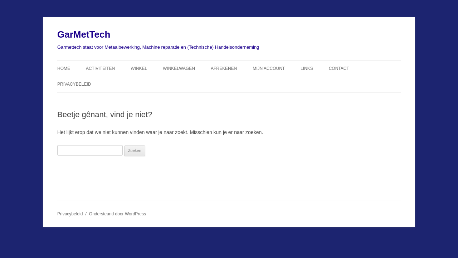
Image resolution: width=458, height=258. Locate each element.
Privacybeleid (74, 84)
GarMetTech (83, 34)
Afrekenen (224, 68)
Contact (339, 68)
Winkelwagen (179, 68)
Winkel (139, 68)
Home (63, 68)
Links (307, 68)
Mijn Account (269, 68)
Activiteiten (100, 68)
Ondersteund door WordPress (117, 213)
